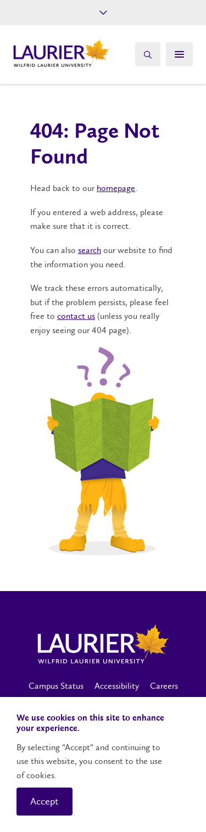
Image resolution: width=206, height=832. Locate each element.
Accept (44, 801)
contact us (76, 316)
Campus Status (56, 686)
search (89, 250)
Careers (164, 686)
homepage (116, 188)
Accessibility (116, 686)
